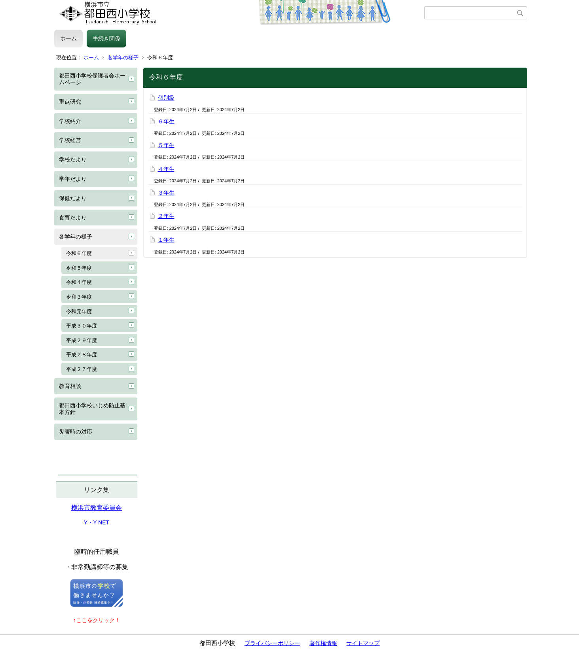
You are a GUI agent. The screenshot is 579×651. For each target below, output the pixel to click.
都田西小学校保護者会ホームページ (92, 78)
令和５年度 (79, 268)
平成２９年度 (81, 340)
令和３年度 (79, 297)
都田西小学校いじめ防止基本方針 (92, 408)
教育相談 (70, 386)
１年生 (166, 240)
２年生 (166, 216)
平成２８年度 (81, 355)
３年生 (166, 192)
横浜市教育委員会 (96, 507)
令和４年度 (79, 282)
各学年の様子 (123, 58)
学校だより (73, 159)
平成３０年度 (81, 326)
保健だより (73, 198)
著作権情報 (323, 643)
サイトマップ (363, 643)
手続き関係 (106, 38)
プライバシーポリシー (272, 643)
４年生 (166, 169)
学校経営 (70, 140)
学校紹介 (70, 121)
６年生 (166, 121)
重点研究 (70, 101)
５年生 (166, 145)
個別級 (166, 98)
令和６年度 (79, 253)
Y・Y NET (96, 522)
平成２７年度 (81, 369)
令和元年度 (79, 311)
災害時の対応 (75, 431)
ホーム (68, 38)
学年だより (73, 179)
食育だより (73, 217)
